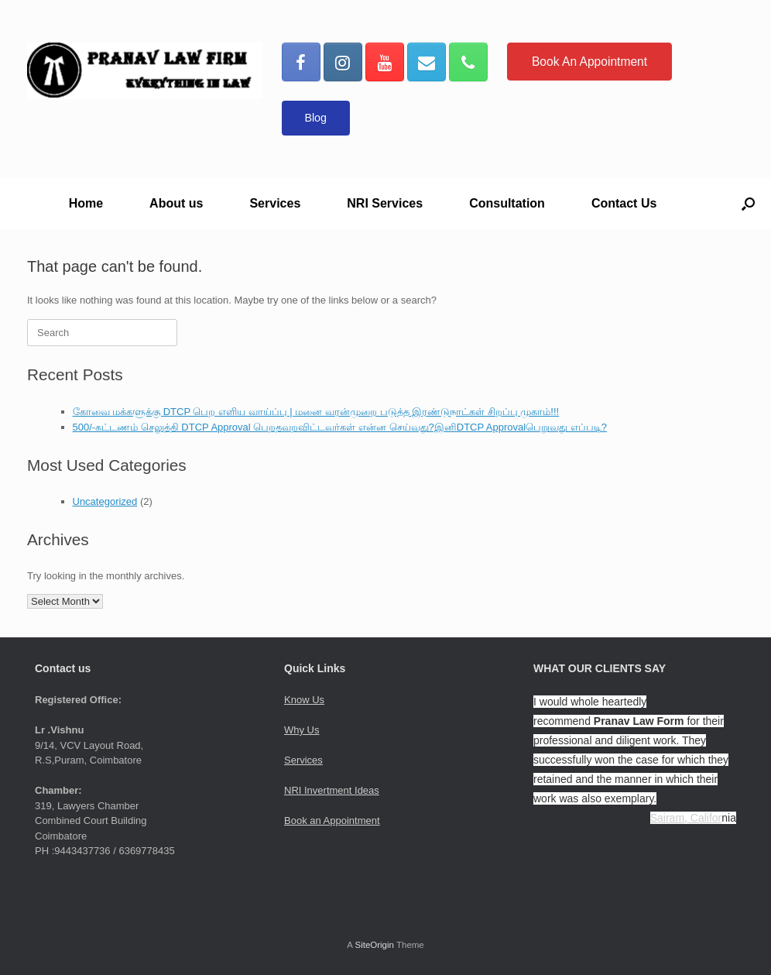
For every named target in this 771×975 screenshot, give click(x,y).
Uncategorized (105, 501)
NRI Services (385, 203)
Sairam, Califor (686, 818)
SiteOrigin (374, 944)
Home (86, 203)
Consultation (507, 203)
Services (274, 203)
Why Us (302, 730)
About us (176, 203)
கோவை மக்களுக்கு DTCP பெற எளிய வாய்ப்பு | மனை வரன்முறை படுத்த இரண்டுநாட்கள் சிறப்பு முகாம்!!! (316, 411)
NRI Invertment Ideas (331, 790)
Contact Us (623, 203)
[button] (748, 203)
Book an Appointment (332, 820)
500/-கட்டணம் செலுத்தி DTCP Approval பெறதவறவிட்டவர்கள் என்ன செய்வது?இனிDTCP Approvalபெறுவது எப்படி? (340, 427)
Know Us (304, 700)
